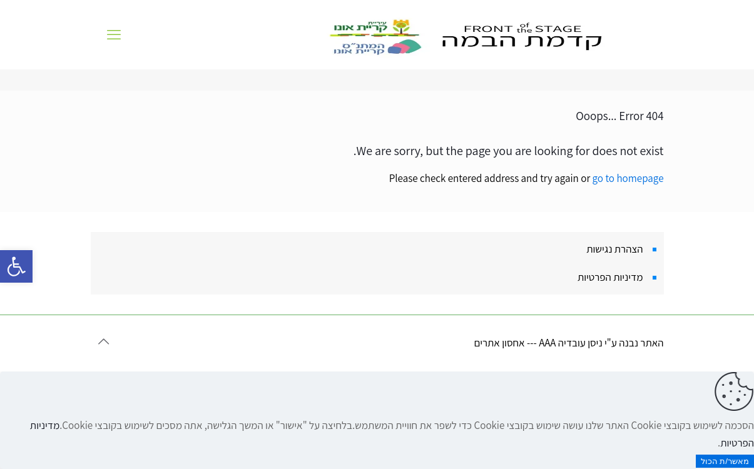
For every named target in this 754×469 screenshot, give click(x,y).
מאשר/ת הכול (725, 461)
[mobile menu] (114, 34)
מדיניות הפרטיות (610, 277)
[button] (16, 266)
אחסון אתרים (499, 343)
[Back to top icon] (104, 341)
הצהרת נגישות (614, 249)
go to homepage (628, 178)
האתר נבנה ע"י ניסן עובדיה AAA (601, 343)
